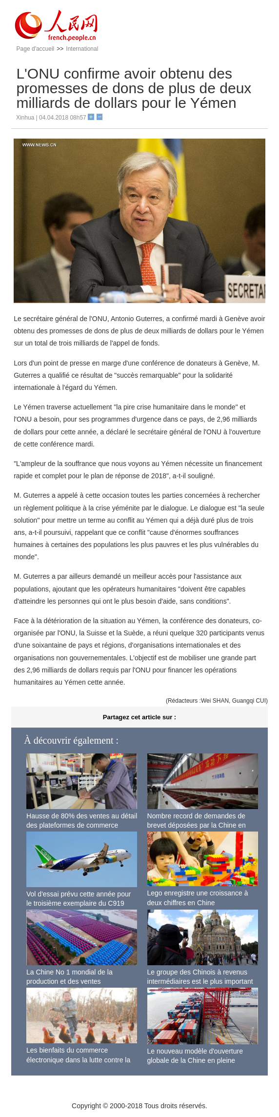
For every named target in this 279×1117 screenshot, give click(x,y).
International (82, 48)
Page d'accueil (36, 48)
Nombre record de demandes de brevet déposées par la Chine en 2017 (196, 825)
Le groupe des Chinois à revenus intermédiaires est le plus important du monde (200, 981)
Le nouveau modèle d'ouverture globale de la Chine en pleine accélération (195, 1060)
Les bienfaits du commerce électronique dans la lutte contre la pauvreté (78, 1059)
